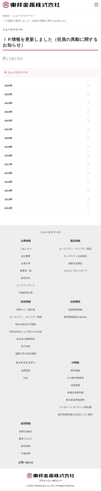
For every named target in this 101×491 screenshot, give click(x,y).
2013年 (8, 199)
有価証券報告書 (75, 392)
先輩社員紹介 (26, 431)
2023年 (8, 112)
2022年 (8, 120)
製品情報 (75, 240)
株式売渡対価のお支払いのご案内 (75, 414)
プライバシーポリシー (50, 480)
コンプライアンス (25, 285)
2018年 (8, 155)
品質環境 (25, 370)
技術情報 (26, 301)
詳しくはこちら (13, 58)
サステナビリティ (26, 362)
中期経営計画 (26, 292)
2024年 (8, 103)
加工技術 (25, 346)
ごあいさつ (26, 248)
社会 (25, 378)
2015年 (8, 182)
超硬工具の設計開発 (25, 353)
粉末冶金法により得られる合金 (25, 331)
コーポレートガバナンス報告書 (75, 407)
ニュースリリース (23, 15)
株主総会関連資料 (75, 399)
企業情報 (26, 240)
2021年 (8, 129)
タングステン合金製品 (75, 256)
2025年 (8, 94)
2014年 (8, 190)
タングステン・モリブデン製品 (75, 248)
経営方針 (25, 278)
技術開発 (75, 301)
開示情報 (75, 370)
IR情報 (75, 362)
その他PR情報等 (75, 378)
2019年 (8, 147)
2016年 (8, 173)
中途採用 (25, 453)
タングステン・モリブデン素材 (25, 317)
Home (6, 15)
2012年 (8, 208)
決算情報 (75, 385)
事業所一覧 (26, 270)
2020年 (8, 138)
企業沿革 (25, 263)
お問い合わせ (25, 462)
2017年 (8, 164)
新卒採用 (25, 446)
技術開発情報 (75, 309)
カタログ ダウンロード (75, 270)
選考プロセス (26, 438)
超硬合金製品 (75, 263)
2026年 (8, 85)
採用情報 (26, 423)
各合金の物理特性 (25, 339)
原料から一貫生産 (25, 309)
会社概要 (25, 256)
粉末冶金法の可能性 (25, 324)
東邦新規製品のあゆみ (75, 317)
